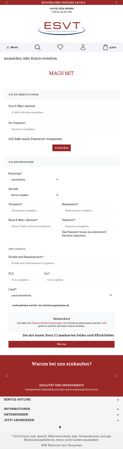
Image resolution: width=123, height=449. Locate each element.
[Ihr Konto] (83, 47)
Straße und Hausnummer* (26, 257)
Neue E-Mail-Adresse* (23, 220)
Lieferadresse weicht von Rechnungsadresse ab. (40, 305)
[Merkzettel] (60, 47)
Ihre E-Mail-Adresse (21, 106)
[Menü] (12, 47)
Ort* (47, 273)
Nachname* (70, 204)
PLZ (11, 273)
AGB (103, 322)
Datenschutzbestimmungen (47, 322)
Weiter (61, 344)
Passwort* (68, 220)
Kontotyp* (15, 173)
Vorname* (15, 204)
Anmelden (62, 147)
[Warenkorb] (109, 47)
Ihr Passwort (17, 123)
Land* (12, 289)
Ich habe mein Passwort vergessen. (35, 139)
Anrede (13, 189)
